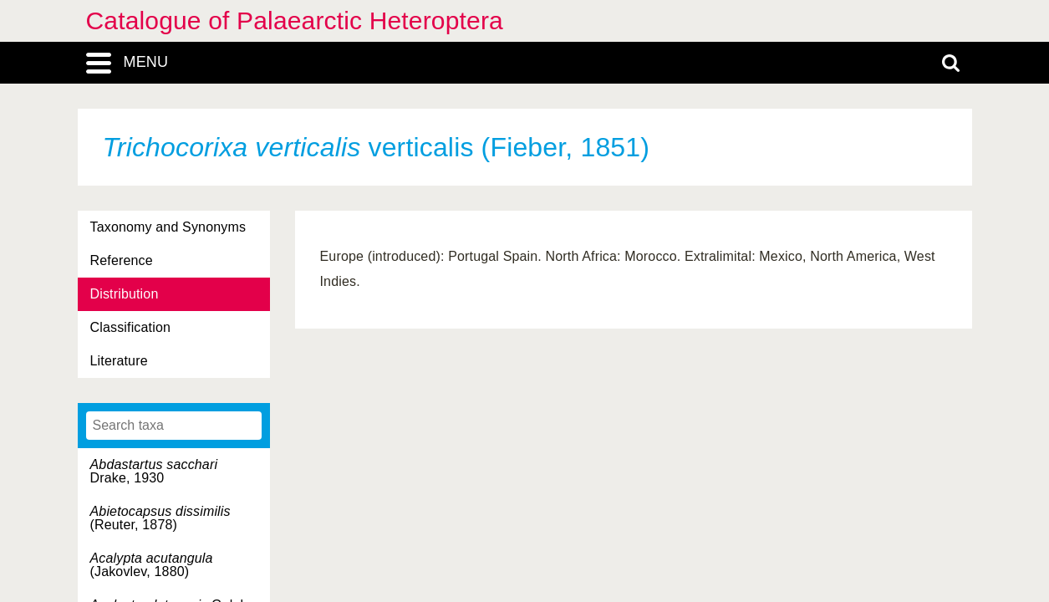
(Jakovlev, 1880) (151, 565)
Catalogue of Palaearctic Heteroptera (294, 20)
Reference (121, 260)
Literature (119, 361)
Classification (130, 327)
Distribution (124, 294)
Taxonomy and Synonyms (168, 227)
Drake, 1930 (154, 471)
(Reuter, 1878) (160, 518)
